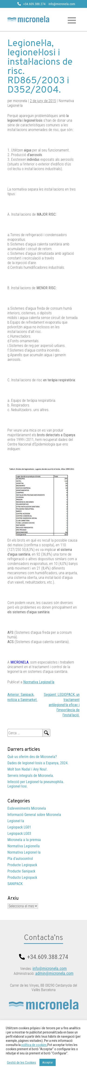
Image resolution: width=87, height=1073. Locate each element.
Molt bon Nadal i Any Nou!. (27, 769)
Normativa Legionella (23, 846)
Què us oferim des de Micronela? (32, 756)
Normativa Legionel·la (38, 682)
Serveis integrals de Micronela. (30, 775)
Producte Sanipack (21, 871)
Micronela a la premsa (24, 840)
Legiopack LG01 (19, 827)
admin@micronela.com (54, 973)
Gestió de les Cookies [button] (21, 1062)
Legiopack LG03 (19, 833)
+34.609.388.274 (34, 4)
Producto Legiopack (22, 877)
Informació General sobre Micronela (34, 814)
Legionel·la (15, 821)
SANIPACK (15, 884)
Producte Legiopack (22, 865)
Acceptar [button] (47, 1062)
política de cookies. (34, 1045)
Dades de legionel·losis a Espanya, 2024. (37, 763)
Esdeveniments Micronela (26, 808)
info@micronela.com (61, 4)
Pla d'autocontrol (20, 858)
